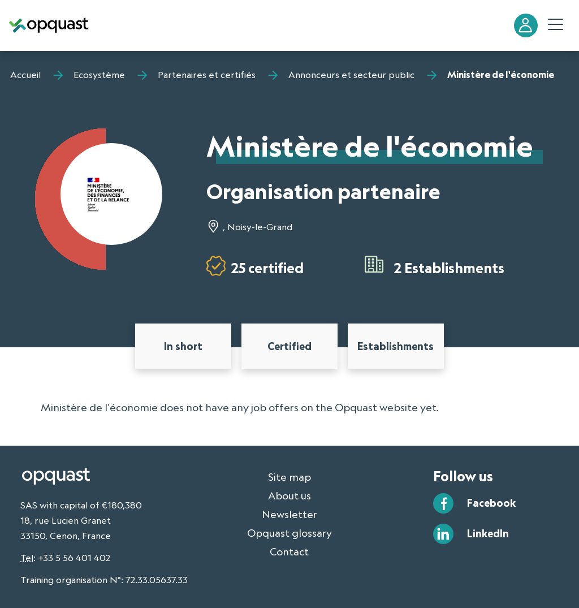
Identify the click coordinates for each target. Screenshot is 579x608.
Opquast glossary (289, 533)
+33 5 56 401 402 (74, 557)
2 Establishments (449, 268)
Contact (289, 551)
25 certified (267, 268)
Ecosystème (99, 74)
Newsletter (289, 514)
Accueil (25, 74)
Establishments (395, 346)
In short (183, 346)
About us (289, 495)
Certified (289, 346)
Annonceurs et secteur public (351, 74)
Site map (289, 477)
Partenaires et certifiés (207, 74)
